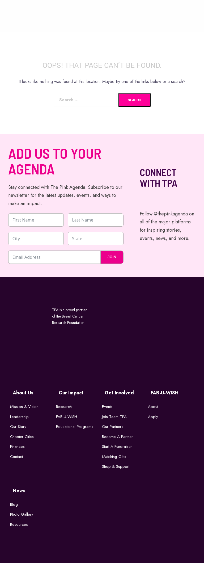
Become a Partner (117, 437)
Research (64, 407)
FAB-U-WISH (66, 417)
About (153, 407)
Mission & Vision (24, 407)
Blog (14, 504)
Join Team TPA (114, 417)
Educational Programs (74, 426)
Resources (19, 524)
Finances (17, 446)
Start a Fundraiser (117, 446)
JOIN (112, 257)
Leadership (19, 417)
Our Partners (112, 426)
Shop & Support (115, 466)
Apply (153, 417)
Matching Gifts (114, 457)
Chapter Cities (22, 437)
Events (107, 407)
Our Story (18, 426)
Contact (16, 457)
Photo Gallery (21, 514)
